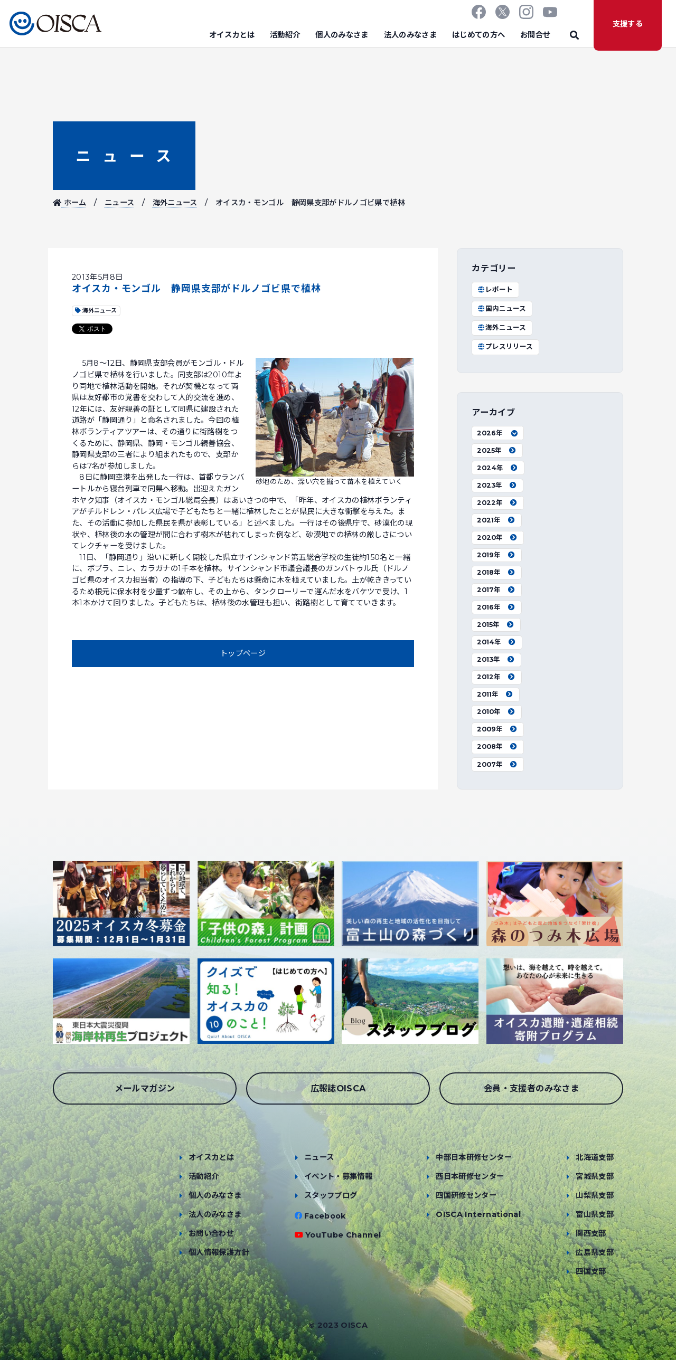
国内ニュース (501, 308)
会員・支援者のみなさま (531, 1088)
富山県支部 (595, 1214)
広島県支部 (595, 1252)
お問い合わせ (211, 1233)
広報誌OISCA (338, 1088)
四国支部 (591, 1271)
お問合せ (535, 35)
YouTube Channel (343, 1235)
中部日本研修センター (474, 1157)
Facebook (325, 1216)
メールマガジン (145, 1088)
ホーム (70, 202)
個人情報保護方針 (219, 1252)
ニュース (124, 156)
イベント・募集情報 (338, 1176)
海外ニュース (175, 202)
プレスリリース (505, 346)
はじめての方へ (478, 35)
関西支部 (591, 1233)
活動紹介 (285, 35)
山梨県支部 (595, 1195)
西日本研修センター (470, 1176)
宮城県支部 (595, 1176)
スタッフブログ (331, 1195)
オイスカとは (232, 35)
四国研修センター (466, 1195)
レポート (495, 289)
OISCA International (478, 1214)
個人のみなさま (342, 35)
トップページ (243, 653)
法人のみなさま (410, 35)
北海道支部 (595, 1157)
